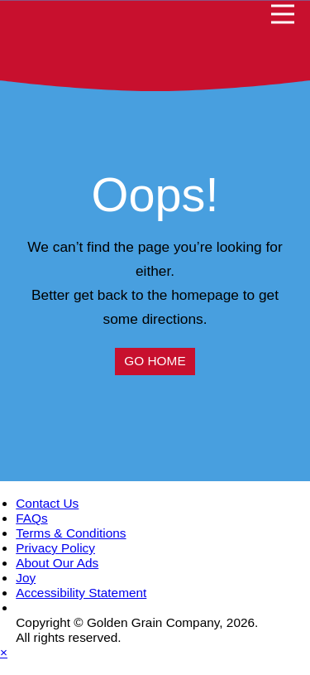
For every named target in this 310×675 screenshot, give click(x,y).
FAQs (31, 518)
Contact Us (47, 503)
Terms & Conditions (71, 533)
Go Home (154, 361)
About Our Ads (57, 563)
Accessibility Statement (81, 593)
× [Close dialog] (3, 652)
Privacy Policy (55, 548)
